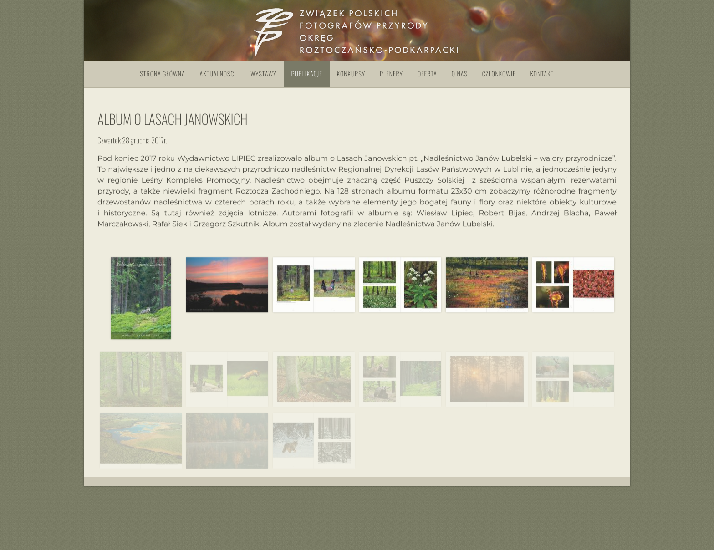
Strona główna (162, 74)
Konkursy (351, 74)
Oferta (427, 74)
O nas (460, 74)
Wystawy (263, 74)
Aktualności (218, 74)
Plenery (391, 74)
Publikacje (306, 74)
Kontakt (542, 74)
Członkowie (499, 74)
